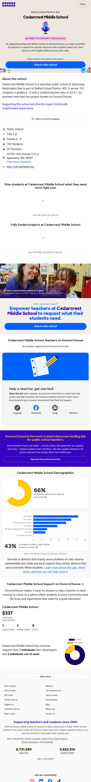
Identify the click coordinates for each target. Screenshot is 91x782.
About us (50, 686)
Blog (48, 704)
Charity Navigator (29, 742)
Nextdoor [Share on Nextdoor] (73, 409)
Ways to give (9, 714)
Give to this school (45, 64)
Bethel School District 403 (45, 12)
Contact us (50, 714)
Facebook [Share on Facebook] (36, 409)
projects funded (67, 750)
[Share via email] (55, 410)
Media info (50, 709)
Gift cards (8, 695)
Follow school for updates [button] (45, 119)
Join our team (52, 695)
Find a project (10, 686)
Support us (9, 704)
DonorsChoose (8, 4)
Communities (51, 700)
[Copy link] (17, 409)
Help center (45, 676)
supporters (24, 750)
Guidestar (48, 742)
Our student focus (53, 690)
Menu (83, 4)
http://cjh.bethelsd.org (20, 166)
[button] (17, 409)
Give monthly (10, 690)
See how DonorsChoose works (45, 459)
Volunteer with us (11, 709)
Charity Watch (60, 739)
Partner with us (10, 700)
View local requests (19, 161)
